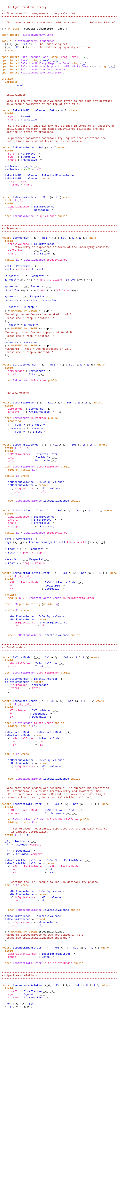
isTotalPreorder (17, 787)
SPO (21, 691)
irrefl (13, 603)
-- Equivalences (14, 111)
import (14, 41)
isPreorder (16, 429)
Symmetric (28, 137)
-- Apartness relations (19, 1138)
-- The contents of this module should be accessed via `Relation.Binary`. (59, 27)
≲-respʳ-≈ (12, 337)
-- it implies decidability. (27, 968)
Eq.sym (70, 329)
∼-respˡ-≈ (12, 359)
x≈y (23, 329)
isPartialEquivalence (21, 208)
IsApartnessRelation (28, 1149)
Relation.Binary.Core (37, 41)
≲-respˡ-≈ (12, 326)
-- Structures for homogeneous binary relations (38, 15)
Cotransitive (33, 1164)
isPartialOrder (19, 525)
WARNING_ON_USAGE (24, 363)
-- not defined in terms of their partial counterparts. (45, 167)
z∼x (29, 341)
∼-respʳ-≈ (12, 377)
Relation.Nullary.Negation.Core (45, 75)
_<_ (50, 592)
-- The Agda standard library (24, 8)
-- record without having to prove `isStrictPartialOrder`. (47, 928)
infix (9, 237)
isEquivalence (18, 244)
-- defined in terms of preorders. (28, 156)
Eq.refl (37, 318)
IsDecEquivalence (26, 233)
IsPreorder (21, 281)
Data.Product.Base (34, 67)
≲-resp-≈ (11, 348)
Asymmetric (24, 625)
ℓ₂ (9, 100)
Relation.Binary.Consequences (43, 82)
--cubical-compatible (37, 34)
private (7, 93)
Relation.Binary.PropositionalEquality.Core (54, 78)
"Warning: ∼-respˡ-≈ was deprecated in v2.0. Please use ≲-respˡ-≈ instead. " (38, 368)
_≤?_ (27, 518)
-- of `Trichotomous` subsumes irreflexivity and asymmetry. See (51, 920)
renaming (14, 488)
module (6, 49)
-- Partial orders (15, 455)
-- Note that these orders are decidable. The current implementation (55, 917)
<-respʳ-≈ (12, 636)
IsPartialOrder (24, 466)
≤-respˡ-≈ (39, 492)
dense (12, 1116)
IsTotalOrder (22, 762)
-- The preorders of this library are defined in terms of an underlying (58, 148)
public (62, 256)
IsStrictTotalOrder (27, 935)
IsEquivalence (23, 174)
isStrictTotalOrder (22, 1113)
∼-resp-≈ (11, 396)
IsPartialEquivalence (29, 130)
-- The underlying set (50, 52)
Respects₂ (36, 348)
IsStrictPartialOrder (29, 592)
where (9, 60)
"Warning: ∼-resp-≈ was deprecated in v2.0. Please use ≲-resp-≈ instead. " (37, 405)
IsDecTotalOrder (25, 813)
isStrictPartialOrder (24, 673)
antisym (13, 477)
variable (11, 97)
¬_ (83, 75)
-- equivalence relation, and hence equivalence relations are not (53, 152)
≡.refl (26, 200)
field (9, 134)
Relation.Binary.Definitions (42, 86)
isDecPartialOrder (18, 850)
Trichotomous (54, 946)
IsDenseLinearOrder (27, 1105)
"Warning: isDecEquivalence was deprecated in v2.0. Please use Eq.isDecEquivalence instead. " (43, 1092)
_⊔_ (55, 71)
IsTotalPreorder (25, 422)
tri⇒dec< (23, 994)
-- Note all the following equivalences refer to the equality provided (57, 119)
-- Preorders (11, 270)
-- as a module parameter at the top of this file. (41, 123)
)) (83, 329)
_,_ (85, 67)
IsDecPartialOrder (26, 514)
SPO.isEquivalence (53, 721)
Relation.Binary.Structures (34, 49)
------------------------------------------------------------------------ (59, 4)
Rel (18, 56)
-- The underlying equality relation (62, 56)
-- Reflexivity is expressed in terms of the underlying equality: (59, 292)
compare (13, 946)
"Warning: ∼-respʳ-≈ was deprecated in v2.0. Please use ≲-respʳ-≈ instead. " (38, 387)
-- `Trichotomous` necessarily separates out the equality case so (56, 965)
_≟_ (20, 237)
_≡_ (111, 78)
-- (3, 12)
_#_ (48, 1149)
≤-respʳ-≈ (39, 496)
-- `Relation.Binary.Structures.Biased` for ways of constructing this (56, 924)
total (12, 433)
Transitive (29, 141)
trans (12, 141)
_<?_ (27, 666)
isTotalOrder (17, 824)
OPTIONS (13, 34)
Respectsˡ (37, 326)
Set (25, 52)
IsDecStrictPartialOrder (31, 662)
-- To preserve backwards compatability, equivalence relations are (54, 163)
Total (33, 433)
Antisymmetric (39, 477)
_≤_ (40, 466)
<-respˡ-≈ (12, 647)
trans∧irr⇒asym (41, 629)
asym (8, 625)
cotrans (13, 1164)
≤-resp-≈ (38, 499)
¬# (9, 1175)
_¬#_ (8, 1172)
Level (25, 71)
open (5, 41)
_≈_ (8, 56)
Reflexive (28, 182)
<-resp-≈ (14, 610)
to (29, 492)
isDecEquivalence (21, 558)
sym (10, 137)
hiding (13, 544)
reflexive (12, 196)
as (91, 78)
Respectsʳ (37, 337)
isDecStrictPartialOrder (23, 1002)
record (6, 130)
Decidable (41, 248)
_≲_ (34, 281)
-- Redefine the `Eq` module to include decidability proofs (51, 1028)
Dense (46, 1116)
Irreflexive (42, 603)
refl (11, 182)
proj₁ (65, 67)
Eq (17, 307)
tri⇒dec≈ (21, 983)
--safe (59, 34)
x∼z (29, 329)
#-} (68, 34)
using (54, 67)
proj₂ (76, 67)
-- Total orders (14, 751)
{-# (4, 34)
